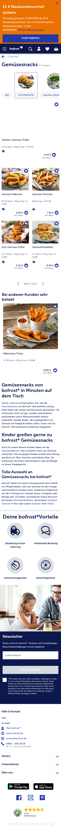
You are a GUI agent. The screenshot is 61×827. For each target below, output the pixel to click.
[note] (30, 357)
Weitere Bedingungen (31, 29)
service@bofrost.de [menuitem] (14, 738)
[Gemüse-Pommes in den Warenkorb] (57, 213)
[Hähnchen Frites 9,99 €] (30, 340)
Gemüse (13, 56)
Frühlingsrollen (17, 493)
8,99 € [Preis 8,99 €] (19, 212)
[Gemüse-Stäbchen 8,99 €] (15, 194)
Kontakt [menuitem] (6, 723)
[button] (6, 49)
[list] (30, 555)
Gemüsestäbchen (11, 450)
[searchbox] (30, 49)
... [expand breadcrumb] (6, 56)
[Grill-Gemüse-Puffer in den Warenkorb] (26, 265)
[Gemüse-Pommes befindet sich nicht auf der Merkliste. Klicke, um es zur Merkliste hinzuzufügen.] (56, 171)
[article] (30, 443)
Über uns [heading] (30, 772)
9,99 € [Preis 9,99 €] (47, 370)
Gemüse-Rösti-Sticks (43, 503)
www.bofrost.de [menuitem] (12, 733)
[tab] (39, 49)
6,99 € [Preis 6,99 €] (19, 265)
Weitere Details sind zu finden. (22, 693)
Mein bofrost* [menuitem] (11, 728)
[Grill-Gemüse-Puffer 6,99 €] (15, 247)
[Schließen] (57, 3)
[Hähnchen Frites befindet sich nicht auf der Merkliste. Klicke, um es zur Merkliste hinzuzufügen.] (55, 306)
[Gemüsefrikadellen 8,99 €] (46, 247)
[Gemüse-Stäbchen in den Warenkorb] (26, 213)
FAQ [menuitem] (4, 718)
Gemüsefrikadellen (23, 500)
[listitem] (15, 538)
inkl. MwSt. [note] (47, 373)
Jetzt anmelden (30, 669)
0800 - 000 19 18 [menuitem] (13, 743)
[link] (17, 49)
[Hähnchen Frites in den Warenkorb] (55, 370)
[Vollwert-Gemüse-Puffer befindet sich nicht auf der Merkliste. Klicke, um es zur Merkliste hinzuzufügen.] (56, 104)
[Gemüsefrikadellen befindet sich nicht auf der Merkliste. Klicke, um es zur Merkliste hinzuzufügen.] (56, 223)
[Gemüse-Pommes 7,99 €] (46, 194)
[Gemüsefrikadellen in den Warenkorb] (57, 265)
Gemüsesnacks (9, 406)
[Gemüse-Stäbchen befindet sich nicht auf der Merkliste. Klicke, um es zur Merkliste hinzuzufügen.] (26, 171)
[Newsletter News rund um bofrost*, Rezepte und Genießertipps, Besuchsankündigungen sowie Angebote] (30, 667)
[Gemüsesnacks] (26, 81)
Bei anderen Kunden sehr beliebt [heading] (25, 297)
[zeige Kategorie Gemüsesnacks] (26, 85)
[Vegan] (33, 209)
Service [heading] (30, 755)
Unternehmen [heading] (30, 763)
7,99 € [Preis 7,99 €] (50, 212)
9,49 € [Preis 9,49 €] (47, 154)
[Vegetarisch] (3, 151)
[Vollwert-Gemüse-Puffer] (30, 133)
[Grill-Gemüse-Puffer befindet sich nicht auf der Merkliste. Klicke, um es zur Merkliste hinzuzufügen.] (26, 223)
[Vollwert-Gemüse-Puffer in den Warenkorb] (54, 155)
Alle (7, 95)
